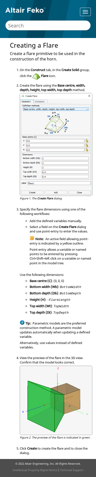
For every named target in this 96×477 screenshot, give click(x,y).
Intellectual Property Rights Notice (35, 470)
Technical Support (71, 470)
